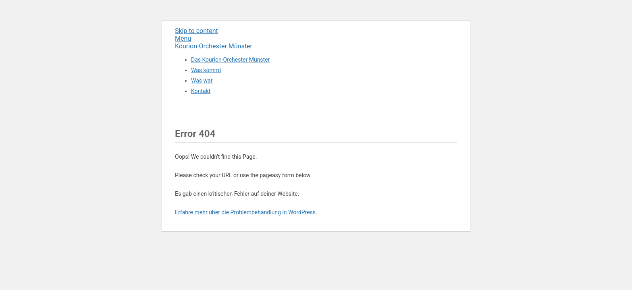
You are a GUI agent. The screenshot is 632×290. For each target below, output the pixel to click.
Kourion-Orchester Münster (213, 46)
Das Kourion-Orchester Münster (230, 59)
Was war (201, 80)
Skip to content (196, 31)
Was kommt (206, 70)
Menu (183, 38)
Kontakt (200, 91)
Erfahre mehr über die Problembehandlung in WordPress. (246, 212)
